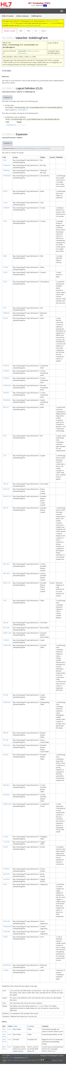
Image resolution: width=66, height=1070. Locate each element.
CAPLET (6, 640)
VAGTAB (6, 841)
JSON (28, 31)
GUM (5, 281)
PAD (4, 307)
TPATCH (6, 365)
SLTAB (5, 836)
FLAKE (5, 267)
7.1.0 (49, 23)
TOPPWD (6, 868)
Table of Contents (12, 1060)
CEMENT (6, 207)
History (43, 31)
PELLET (6, 407)
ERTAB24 (6, 794)
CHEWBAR (7, 175)
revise (9, 1029)
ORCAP (5, 483)
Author (15, 1026)
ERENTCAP (7, 496)
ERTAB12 (6, 785)
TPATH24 (6, 378)
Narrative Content (9, 31)
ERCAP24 (6, 573)
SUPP (5, 884)
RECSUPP (6, 921)
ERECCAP (6, 582)
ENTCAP (6, 489)
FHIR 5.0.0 (7, 1057)
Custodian (30, 1026)
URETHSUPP (7, 926)
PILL (4, 435)
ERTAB (5, 754)
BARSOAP (6, 165)
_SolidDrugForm (22, 109)
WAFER (5, 970)
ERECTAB (6, 745)
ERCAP (5, 507)
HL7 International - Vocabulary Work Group (24, 1055)
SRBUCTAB (7, 632)
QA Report (22, 1060)
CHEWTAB (7, 645)
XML (21, 31)
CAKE (5, 202)
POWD (5, 846)
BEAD (5, 191)
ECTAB (5, 740)
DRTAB (5, 732)
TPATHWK (6, 400)
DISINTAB (6, 702)
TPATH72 (6, 392)
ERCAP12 (6, 564)
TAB (4, 600)
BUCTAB (6, 627)
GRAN (5, 272)
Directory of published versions (29, 25)
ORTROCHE (7, 804)
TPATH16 (6, 370)
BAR (4, 160)
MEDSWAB (7, 965)
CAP (4, 455)
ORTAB (5, 622)
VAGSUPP (6, 931)
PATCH (5, 318)
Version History (32, 1060)
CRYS (5, 221)
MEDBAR (6, 170)
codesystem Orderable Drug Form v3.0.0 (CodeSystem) (33, 148)
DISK (5, 256)
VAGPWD (6, 879)
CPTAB (5, 695)
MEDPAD (6, 313)
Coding (40, 1006)
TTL (35, 31)
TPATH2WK (7, 385)
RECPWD (6, 874)
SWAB (5, 936)
